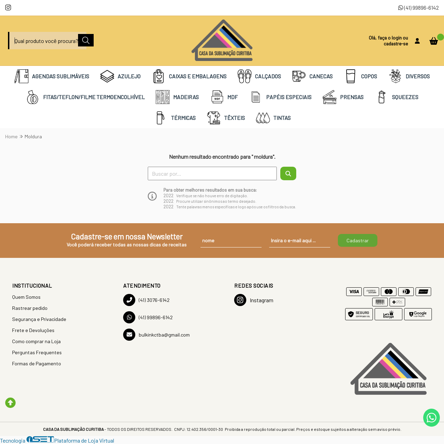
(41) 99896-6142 (418, 7)
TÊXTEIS (226, 118)
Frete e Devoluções (33, 330)
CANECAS (312, 76)
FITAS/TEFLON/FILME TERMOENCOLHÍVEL (85, 97)
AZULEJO (120, 76)
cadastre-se (396, 43)
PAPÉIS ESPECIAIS (280, 97)
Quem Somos (26, 297)
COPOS (360, 76)
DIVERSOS (409, 76)
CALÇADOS (259, 76)
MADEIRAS (177, 97)
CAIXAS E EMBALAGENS (189, 76)
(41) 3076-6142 (146, 300)
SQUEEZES (396, 97)
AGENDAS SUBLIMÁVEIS (52, 76)
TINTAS (273, 118)
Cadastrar (358, 240)
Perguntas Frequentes (37, 352)
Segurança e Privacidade (39, 319)
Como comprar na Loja (36, 341)
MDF (224, 97)
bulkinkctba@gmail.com (156, 335)
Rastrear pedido (30, 308)
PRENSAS (343, 97)
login (397, 38)
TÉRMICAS (175, 118)
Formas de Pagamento (36, 363)
